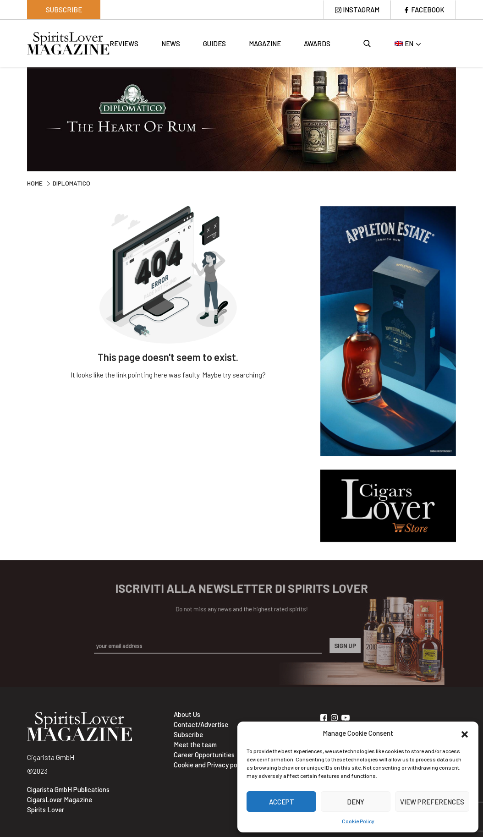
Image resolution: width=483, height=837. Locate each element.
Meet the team (195, 744)
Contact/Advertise (201, 724)
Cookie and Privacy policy (210, 764)
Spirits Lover (45, 809)
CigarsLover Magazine (59, 799)
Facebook (428, 9)
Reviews (124, 43)
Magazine (265, 43)
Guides (214, 43)
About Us (187, 714)
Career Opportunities (204, 754)
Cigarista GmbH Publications (68, 789)
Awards (317, 43)
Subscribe (64, 9)
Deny (355, 802)
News (170, 43)
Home (35, 183)
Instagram (361, 9)
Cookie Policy (358, 821)
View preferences (432, 802)
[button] (464, 733)
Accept (281, 802)
